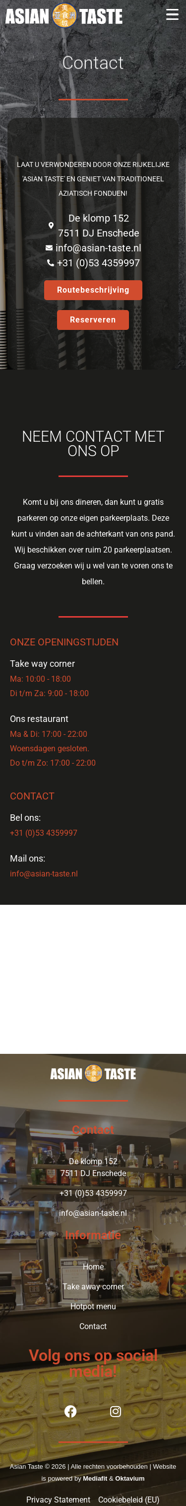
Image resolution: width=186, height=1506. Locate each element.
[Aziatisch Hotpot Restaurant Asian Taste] (93, 979)
